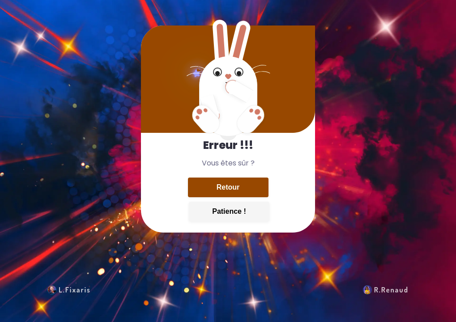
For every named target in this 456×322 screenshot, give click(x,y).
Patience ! (229, 211)
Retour (228, 187)
